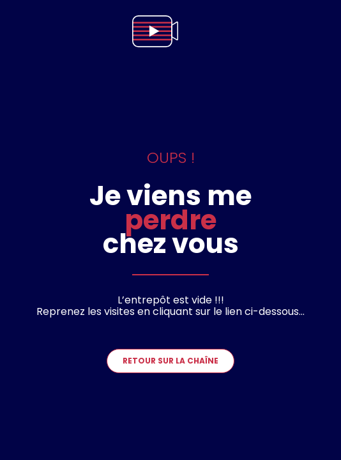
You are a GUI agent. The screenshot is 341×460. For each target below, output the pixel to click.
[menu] (318, 31)
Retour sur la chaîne (170, 360)
